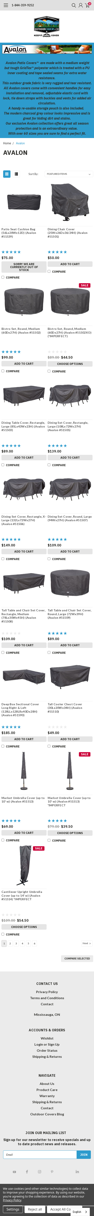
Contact (47, 1004)
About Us (47, 1084)
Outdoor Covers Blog (47, 1114)
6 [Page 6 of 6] (34, 943)
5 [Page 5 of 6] (28, 943)
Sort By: (33, 174)
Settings (13, 1209)
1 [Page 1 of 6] (4, 943)
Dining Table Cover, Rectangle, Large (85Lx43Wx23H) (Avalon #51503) (23, 426)
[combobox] (80, 1212)
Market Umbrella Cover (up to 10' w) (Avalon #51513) (23, 799)
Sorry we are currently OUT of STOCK (24, 267)
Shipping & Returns (47, 1056)
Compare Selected (77, 958)
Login (38, 1044)
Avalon (20, 143)
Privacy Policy (47, 992)
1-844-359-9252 (23, 5)
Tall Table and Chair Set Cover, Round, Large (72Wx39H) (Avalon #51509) (69, 613)
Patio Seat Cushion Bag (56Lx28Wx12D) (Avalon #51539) (18, 232)
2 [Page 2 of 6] (10, 943)
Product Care (47, 1090)
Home (7, 143)
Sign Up (54, 1044)
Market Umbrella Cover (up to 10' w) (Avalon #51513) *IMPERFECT (69, 801)
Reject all (35, 1209)
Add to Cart (70, 264)
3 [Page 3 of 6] (16, 943)
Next (87, 943)
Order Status (47, 1050)
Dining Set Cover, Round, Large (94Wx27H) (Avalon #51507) (70, 518)
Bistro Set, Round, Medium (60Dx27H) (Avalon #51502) (21, 330)
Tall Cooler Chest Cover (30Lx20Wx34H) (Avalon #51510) (65, 707)
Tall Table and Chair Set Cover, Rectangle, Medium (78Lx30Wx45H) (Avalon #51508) (23, 615)
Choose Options (70, 364)
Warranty (47, 1096)
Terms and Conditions (47, 998)
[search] (73, 5)
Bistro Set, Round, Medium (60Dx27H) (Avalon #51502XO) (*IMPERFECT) (70, 332)
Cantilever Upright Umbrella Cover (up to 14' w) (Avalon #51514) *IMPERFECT (21, 895)
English (77, 1211)
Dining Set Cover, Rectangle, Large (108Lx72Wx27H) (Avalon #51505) (68, 426)
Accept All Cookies (64, 1209)
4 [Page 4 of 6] (22, 943)
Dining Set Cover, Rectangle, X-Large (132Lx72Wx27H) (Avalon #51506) (23, 520)
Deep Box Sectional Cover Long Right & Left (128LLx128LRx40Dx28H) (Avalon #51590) (20, 709)
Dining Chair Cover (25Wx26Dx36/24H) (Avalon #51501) (68, 232)
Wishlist (47, 1038)
